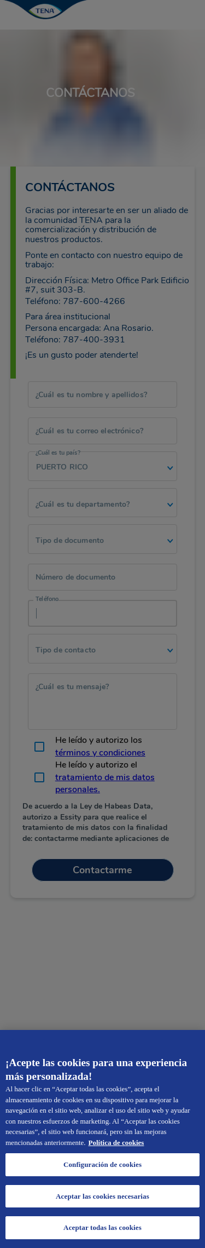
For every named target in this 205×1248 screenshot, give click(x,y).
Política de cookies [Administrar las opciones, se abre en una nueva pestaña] (116, 1142)
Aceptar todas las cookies (102, 1227)
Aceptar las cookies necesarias (102, 1196)
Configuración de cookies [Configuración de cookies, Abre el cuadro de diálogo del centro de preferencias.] (102, 1164)
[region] (102, 1139)
